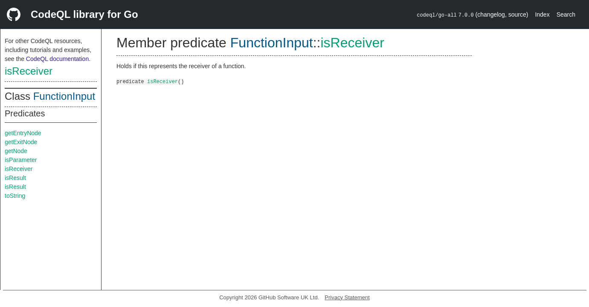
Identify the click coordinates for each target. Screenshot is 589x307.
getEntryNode (23, 133)
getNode (16, 151)
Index (542, 14)
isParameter (21, 159)
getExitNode (21, 142)
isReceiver (28, 71)
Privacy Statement (347, 297)
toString (15, 195)
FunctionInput (64, 96)
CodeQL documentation (57, 58)
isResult (15, 177)
